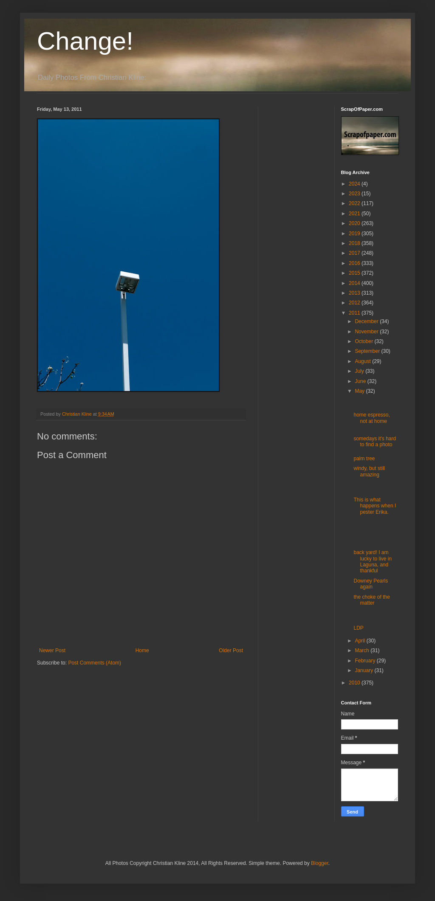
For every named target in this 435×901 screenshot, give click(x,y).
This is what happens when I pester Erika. (374, 506)
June (361, 381)
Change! (85, 41)
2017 (355, 253)
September (368, 351)
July (360, 371)
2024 (355, 184)
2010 (355, 683)
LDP (358, 628)
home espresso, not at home (371, 418)
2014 (355, 283)
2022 (355, 203)
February (365, 661)
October (364, 341)
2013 (355, 293)
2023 (355, 194)
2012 (355, 303)
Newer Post (52, 650)
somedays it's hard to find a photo (374, 442)
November (367, 332)
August (363, 361)
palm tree (364, 459)
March (362, 650)
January (364, 670)
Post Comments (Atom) (94, 663)
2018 (355, 243)
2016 (355, 263)
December (367, 321)
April (360, 641)
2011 (355, 313)
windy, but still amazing (369, 471)
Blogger (319, 863)
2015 (355, 273)
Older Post (231, 650)
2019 (355, 234)
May (360, 391)
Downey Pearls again (370, 584)
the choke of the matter (371, 600)
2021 (355, 214)
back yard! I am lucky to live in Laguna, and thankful (372, 561)
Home (142, 650)
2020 (355, 223)
